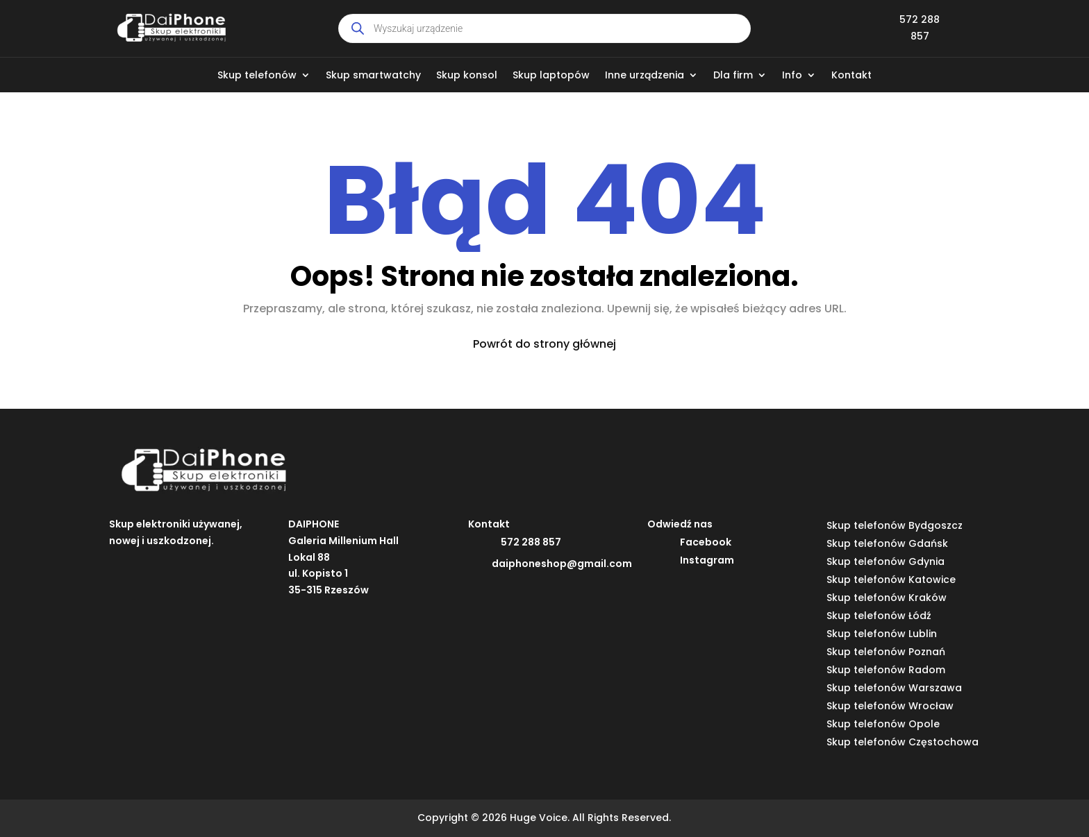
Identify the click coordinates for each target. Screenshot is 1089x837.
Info (792, 76)
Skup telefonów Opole (883, 724)
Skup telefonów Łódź (878, 616)
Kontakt (851, 76)
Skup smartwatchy (373, 76)
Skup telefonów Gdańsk (887, 543)
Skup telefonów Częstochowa (902, 742)
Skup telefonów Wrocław (890, 706)
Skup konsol (466, 76)
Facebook (705, 542)
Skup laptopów (551, 76)
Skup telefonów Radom (885, 670)
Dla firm (733, 76)
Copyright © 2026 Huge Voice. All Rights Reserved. (544, 818)
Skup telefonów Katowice (891, 579)
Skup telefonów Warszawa (894, 688)
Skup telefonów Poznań (885, 652)
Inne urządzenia (644, 76)
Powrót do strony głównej (544, 344)
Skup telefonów (257, 76)
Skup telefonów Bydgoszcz (894, 525)
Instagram (707, 560)
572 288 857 (531, 542)
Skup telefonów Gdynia (885, 561)
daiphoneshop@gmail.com (562, 563)
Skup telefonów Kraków (886, 597)
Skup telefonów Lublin (881, 634)
